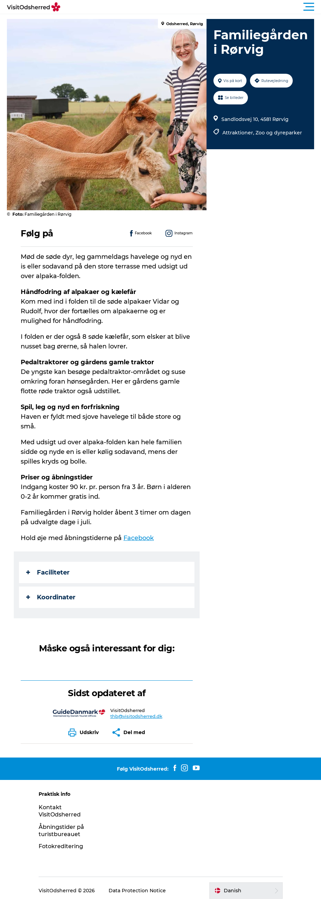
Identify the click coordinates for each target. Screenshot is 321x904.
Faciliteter (48, 572)
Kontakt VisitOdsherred (60, 811)
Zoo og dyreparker (278, 133)
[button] (191, 7)
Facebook (138, 538)
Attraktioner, (238, 133)
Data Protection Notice (137, 890)
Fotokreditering (61, 846)
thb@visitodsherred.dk (136, 716)
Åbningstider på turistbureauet (61, 830)
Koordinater (51, 597)
